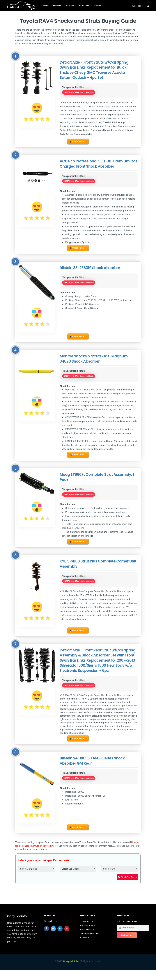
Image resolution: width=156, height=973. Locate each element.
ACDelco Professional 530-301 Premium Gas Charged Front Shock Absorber (98, 164)
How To (98, 6)
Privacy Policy (87, 925)
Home (45, 6)
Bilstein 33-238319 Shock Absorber (90, 267)
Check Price (77, 141)
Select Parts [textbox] (109, 868)
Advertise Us (86, 921)
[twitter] (53, 928)
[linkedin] (60, 928)
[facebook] (46, 928)
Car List (70, 6)
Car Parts (84, 6)
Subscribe (136, 5)
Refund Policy (87, 929)
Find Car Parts (127, 877)
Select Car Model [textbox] (70, 868)
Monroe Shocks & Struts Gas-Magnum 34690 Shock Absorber (94, 359)
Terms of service (89, 933)
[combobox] (36, 869)
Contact (84, 937)
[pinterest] (66, 928)
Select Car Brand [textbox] (28, 868)
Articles (57, 6)
